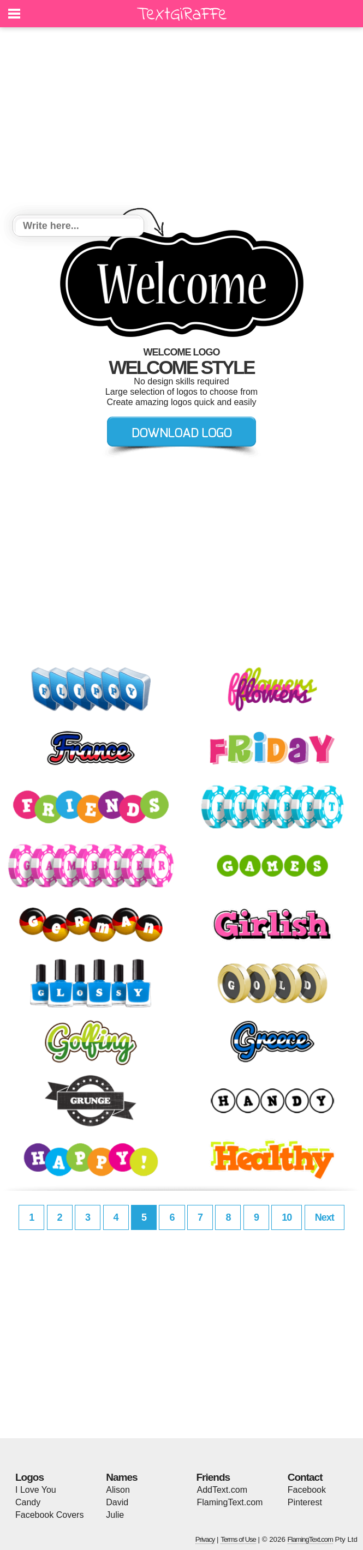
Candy (27, 1502)
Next (324, 1217)
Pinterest (305, 1502)
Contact (305, 1477)
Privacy (205, 1539)
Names (121, 1477)
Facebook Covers (49, 1514)
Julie (115, 1514)
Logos (29, 1477)
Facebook (307, 1489)
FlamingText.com (230, 1502)
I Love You (35, 1489)
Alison (118, 1489)
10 (286, 1217)
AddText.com (222, 1489)
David (117, 1502)
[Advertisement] (181, 122)
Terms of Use (238, 1539)
